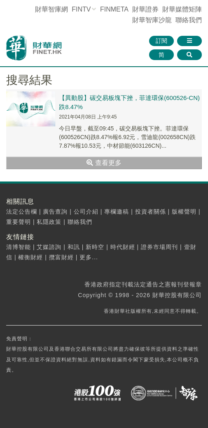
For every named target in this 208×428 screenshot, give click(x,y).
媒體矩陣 (182, 9)
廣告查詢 (55, 211)
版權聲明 (184, 211)
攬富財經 (61, 257)
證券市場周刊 (159, 247)
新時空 (95, 247)
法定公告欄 (21, 211)
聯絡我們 (188, 19)
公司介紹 (86, 211)
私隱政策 (49, 222)
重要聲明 (18, 222)
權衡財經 (30, 257)
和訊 (74, 247)
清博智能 (18, 247)
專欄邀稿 (116, 211)
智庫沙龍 (152, 19)
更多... (88, 257)
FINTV (81, 9)
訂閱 (161, 40)
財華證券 (145, 9)
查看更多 (103, 162)
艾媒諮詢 (49, 247)
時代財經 (122, 247)
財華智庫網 (51, 9)
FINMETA (114, 9)
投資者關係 (150, 211)
